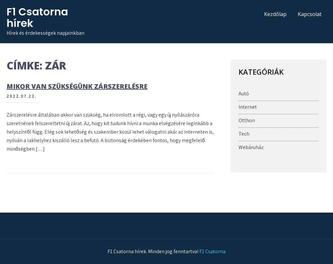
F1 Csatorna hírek (37, 17)
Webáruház (251, 147)
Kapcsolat (310, 14)
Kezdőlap (275, 14)
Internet (248, 107)
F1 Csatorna (212, 251)
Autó (244, 93)
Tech (244, 133)
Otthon (247, 120)
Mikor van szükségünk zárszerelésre (77, 86)
